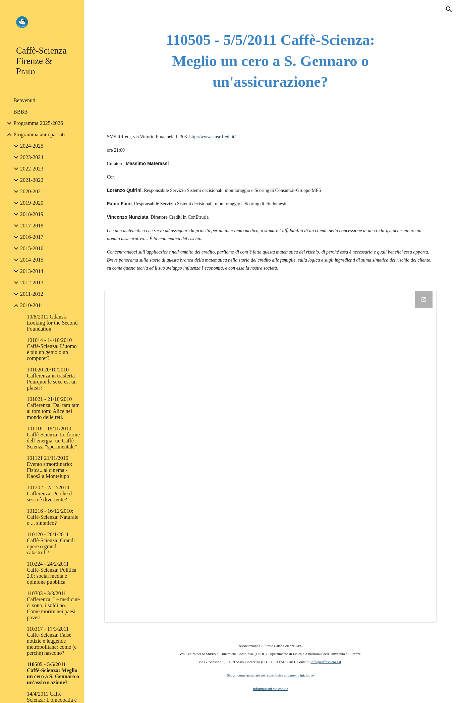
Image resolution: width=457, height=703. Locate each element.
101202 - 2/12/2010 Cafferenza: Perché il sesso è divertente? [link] (49, 493)
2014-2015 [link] (31, 260)
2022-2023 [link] (31, 168)
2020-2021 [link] (31, 191)
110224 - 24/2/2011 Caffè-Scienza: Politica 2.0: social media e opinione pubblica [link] (51, 573)
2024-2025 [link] (31, 146)
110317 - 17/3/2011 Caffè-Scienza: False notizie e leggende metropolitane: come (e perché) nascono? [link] (51, 641)
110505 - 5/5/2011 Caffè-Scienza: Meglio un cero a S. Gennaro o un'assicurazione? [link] (53, 673)
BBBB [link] (20, 112)
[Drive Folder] (270, 457)
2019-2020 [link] (31, 203)
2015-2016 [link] (31, 248)
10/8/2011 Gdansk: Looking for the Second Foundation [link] (52, 323)
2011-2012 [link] (31, 294)
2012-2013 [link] (31, 282)
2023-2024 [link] (31, 157)
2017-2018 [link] (31, 225)
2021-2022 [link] (31, 180)
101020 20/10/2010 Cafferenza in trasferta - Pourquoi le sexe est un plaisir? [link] (52, 379)
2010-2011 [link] (31, 305)
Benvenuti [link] (24, 100)
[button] (449, 9)
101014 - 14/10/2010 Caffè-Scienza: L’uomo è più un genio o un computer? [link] (52, 349)
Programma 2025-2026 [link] (38, 123)
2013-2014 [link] (31, 271)
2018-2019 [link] (31, 214)
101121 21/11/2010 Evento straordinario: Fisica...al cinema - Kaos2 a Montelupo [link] (49, 467)
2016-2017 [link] (31, 237)
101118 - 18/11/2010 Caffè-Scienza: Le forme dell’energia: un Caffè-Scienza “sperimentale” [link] (53, 437)
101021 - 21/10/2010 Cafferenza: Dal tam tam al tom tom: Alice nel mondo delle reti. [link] (53, 408)
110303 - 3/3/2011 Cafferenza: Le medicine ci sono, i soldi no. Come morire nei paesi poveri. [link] (53, 605)
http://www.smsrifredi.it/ (212, 136)
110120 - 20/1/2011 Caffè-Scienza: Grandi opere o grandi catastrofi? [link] (51, 543)
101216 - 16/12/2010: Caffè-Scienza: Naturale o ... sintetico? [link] (52, 517)
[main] (270, 61)
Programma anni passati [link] (39, 134)
